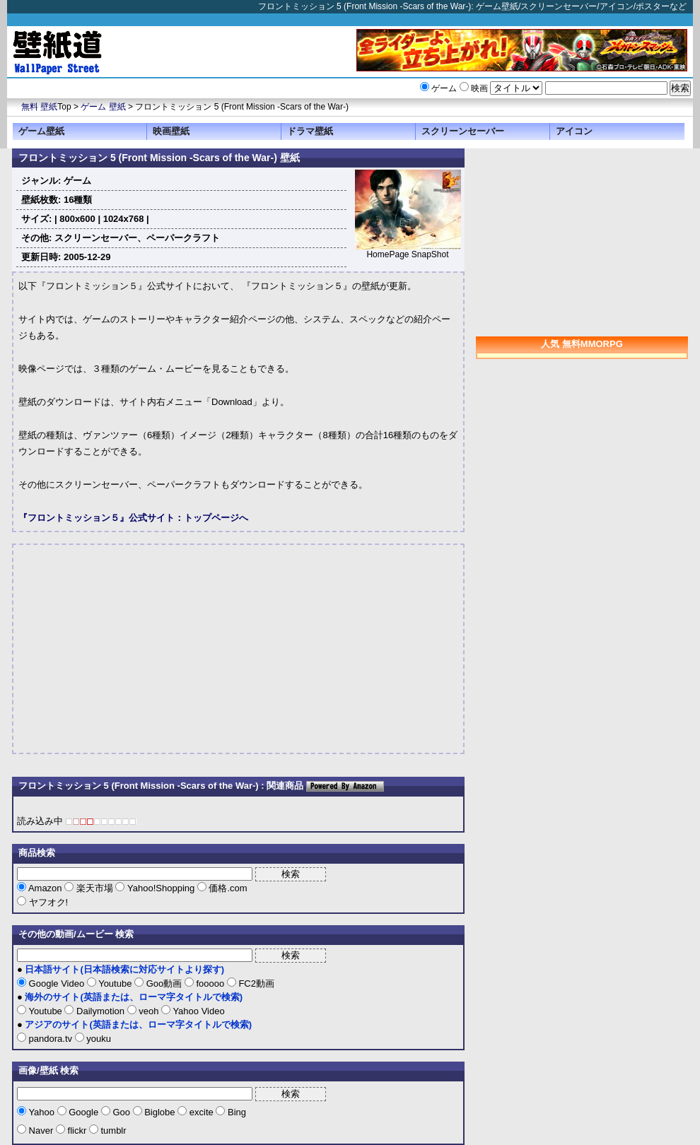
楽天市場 (94, 888)
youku (97, 1038)
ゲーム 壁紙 (103, 107)
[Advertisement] (137, 649)
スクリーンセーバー (462, 131)
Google (83, 1112)
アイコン (574, 131)
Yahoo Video (197, 1011)
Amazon (45, 888)
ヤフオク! (47, 902)
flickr (77, 1130)
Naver (41, 1130)
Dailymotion (100, 1011)
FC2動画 (255, 983)
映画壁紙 (171, 131)
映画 (479, 88)
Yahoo (41, 1112)
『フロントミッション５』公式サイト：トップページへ (133, 517)
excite (201, 1112)
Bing (235, 1112)
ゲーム (444, 88)
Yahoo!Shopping (160, 888)
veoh (148, 1011)
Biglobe (160, 1112)
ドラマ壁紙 (310, 131)
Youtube (115, 983)
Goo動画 (164, 983)
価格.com (226, 888)
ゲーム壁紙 (41, 131)
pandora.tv (50, 1038)
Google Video (56, 983)
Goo (121, 1112)
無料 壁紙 (39, 107)
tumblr (112, 1130)
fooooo (210, 983)
